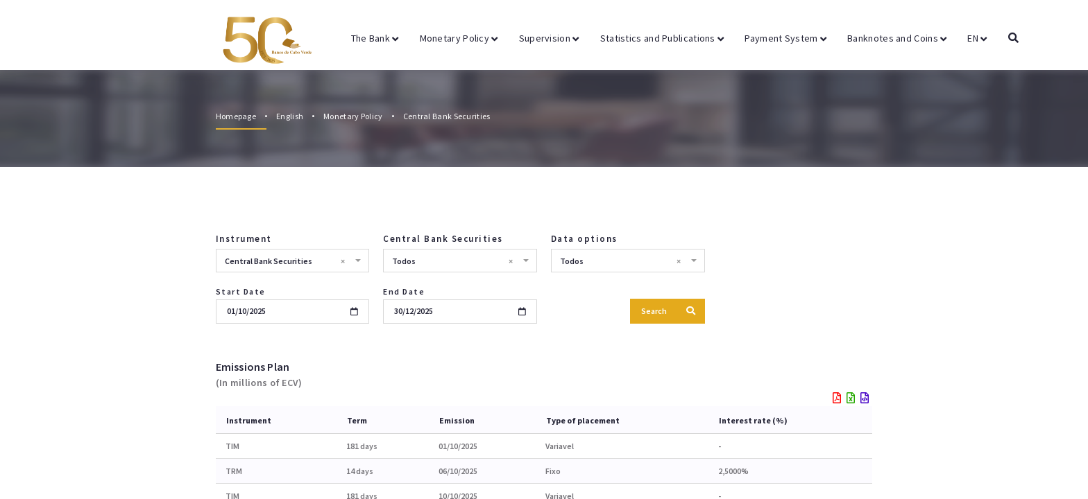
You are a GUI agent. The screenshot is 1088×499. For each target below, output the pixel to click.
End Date (404, 291)
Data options (584, 239)
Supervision (549, 38)
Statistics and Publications (662, 38)
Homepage (236, 116)
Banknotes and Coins (896, 38)
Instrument (244, 239)
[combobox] (293, 260)
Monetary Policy (459, 38)
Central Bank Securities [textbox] (285, 261)
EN (977, 38)
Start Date (241, 291)
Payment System (785, 38)
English (289, 116)
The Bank (375, 38)
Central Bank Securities (447, 116)
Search (668, 311)
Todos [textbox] (452, 261)
